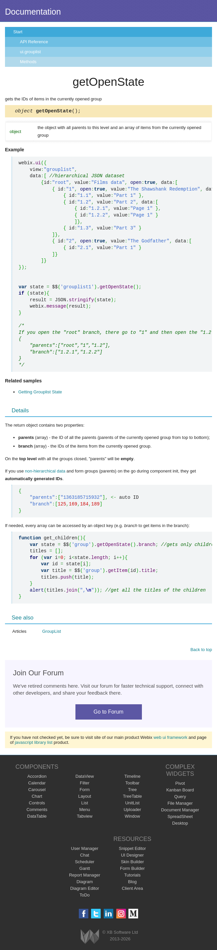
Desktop (180, 824)
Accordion (37, 777)
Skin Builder (132, 862)
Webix (90, 937)
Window (132, 817)
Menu (84, 810)
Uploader (132, 810)
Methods (28, 61)
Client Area (132, 889)
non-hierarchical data (45, 472)
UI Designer (132, 856)
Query (180, 797)
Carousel (37, 790)
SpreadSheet (180, 817)
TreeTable (132, 797)
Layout (84, 797)
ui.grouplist (30, 51)
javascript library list (33, 743)
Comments (37, 810)
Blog (132, 882)
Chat (84, 856)
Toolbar (132, 783)
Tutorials (132, 876)
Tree (132, 790)
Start (17, 31)
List (84, 803)
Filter (84, 783)
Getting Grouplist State (40, 392)
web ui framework (170, 738)
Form (85, 790)
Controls (37, 803)
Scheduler (84, 862)
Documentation (33, 11)
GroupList (51, 632)
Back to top (201, 650)
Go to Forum (109, 713)
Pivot (180, 784)
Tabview (84, 817)
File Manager (180, 804)
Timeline (132, 777)
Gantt (84, 869)
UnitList (132, 803)
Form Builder (132, 869)
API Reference (34, 41)
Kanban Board (180, 790)
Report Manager (84, 876)
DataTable (37, 817)
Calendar (37, 783)
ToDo (85, 895)
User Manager (84, 849)
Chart (37, 797)
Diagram (84, 882)
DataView (84, 777)
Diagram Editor (84, 889)
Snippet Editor (132, 849)
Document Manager (180, 810)
